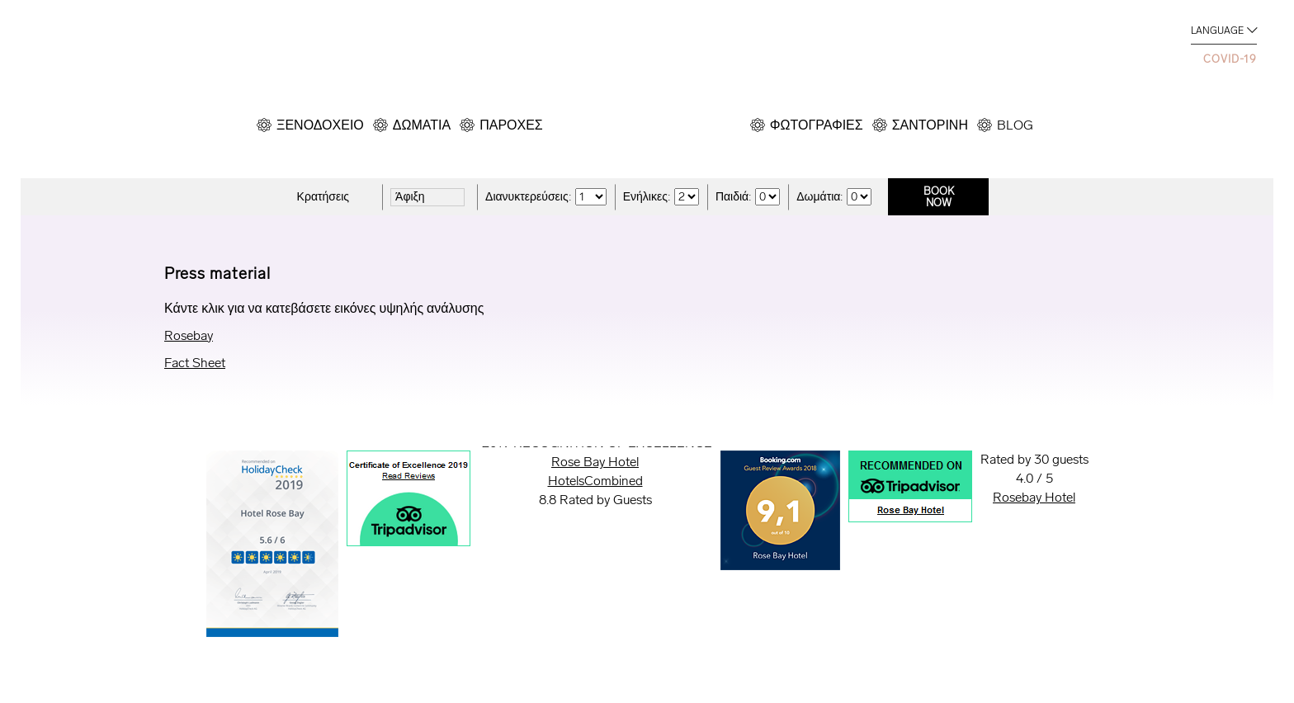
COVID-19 (1230, 59)
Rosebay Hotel (1034, 497)
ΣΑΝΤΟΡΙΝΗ (930, 125)
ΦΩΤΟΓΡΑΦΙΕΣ (816, 125)
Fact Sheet (194, 362)
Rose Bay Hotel (595, 461)
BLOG (1015, 125)
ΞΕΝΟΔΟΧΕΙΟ (320, 125)
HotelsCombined (595, 480)
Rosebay (188, 335)
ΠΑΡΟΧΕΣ (511, 125)
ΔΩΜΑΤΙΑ (422, 125)
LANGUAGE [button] (1217, 30)
